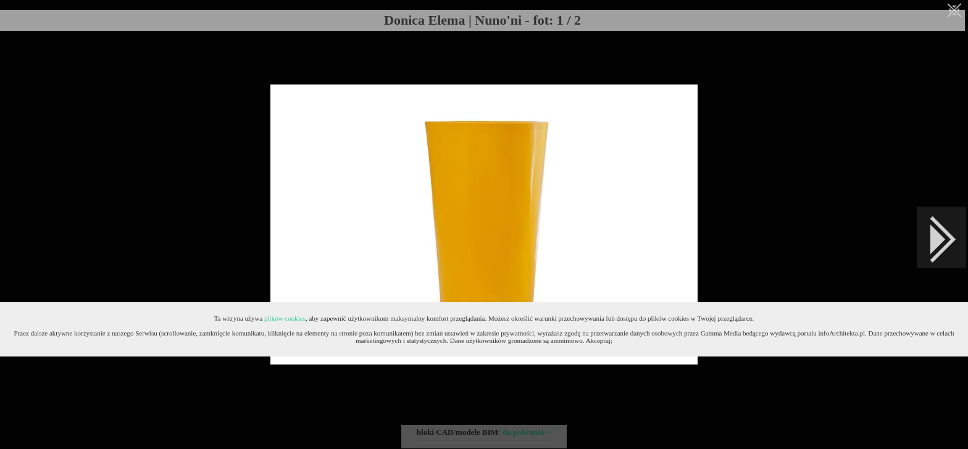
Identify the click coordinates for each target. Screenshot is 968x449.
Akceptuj (598, 340)
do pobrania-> (527, 432)
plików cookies (285, 318)
